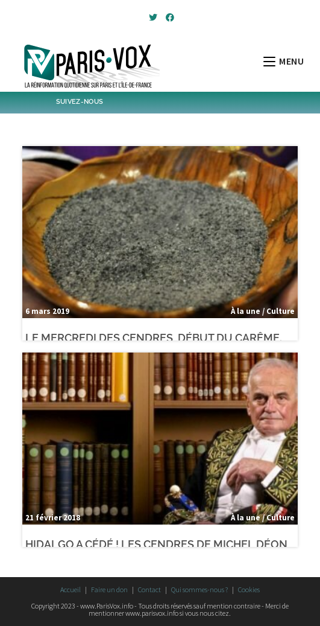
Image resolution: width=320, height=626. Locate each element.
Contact (149, 589)
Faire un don (109, 589)
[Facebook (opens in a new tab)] (168, 17)
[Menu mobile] (283, 61)
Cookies (249, 589)
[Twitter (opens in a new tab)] (153, 17)
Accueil (70, 589)
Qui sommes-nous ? (199, 589)
